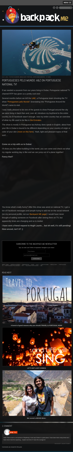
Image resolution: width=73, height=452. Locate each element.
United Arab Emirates (39, 77)
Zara (49, 77)
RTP (23, 265)
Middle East (23, 77)
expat (32, 264)
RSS (57, 7)
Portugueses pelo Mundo (18, 102)
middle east (53, 264)
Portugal (29, 77)
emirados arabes (15, 264)
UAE (34, 98)
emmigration (25, 264)
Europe (17, 77)
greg (11, 432)
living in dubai (45, 264)
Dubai (7, 264)
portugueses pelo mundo (12, 265)
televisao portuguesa (32, 265)
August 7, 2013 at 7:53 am (62, 443)
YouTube (54, 7)
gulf (37, 264)
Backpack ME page (38, 214)
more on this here (25, 132)
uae (41, 265)
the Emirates (35, 120)
